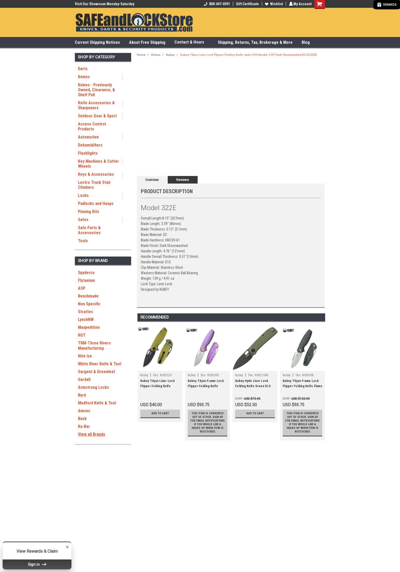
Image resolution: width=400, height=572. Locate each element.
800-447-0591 (216, 4)
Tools (83, 240)
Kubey (170, 55)
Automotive (88, 137)
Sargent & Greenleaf (96, 371)
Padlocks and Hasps (95, 203)
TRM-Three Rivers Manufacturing (94, 345)
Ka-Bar (84, 426)
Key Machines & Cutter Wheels (98, 164)
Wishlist (273, 4)
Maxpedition (89, 327)
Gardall (84, 379)
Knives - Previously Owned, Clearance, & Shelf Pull (96, 89)
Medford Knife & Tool (97, 402)
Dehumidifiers (90, 145)
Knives (84, 76)
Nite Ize (85, 356)
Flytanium (86, 280)
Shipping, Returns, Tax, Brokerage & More (255, 42)
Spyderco (86, 272)
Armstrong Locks (93, 387)
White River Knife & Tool (99, 363)
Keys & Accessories (96, 174)
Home (141, 55)
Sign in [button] (37, 564)
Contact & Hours (191, 42)
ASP (81, 288)
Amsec (84, 410)
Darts (83, 68)
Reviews (182, 180)
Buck (82, 418)
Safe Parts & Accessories (89, 230)
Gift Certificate (246, 4)
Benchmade (88, 296)
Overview (152, 180)
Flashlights (88, 153)
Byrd (82, 395)
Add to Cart (160, 413)
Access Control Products (92, 126)
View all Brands (91, 434)
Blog (306, 42)
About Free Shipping (147, 42)
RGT (82, 335)
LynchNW (86, 319)
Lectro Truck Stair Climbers (94, 185)
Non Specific (89, 303)
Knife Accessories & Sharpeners (96, 105)
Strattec (85, 311)
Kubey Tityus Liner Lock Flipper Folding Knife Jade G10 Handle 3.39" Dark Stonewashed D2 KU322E (248, 55)
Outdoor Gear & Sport (97, 115)
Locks (83, 195)
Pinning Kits (88, 211)
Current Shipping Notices (97, 42)
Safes (83, 219)
